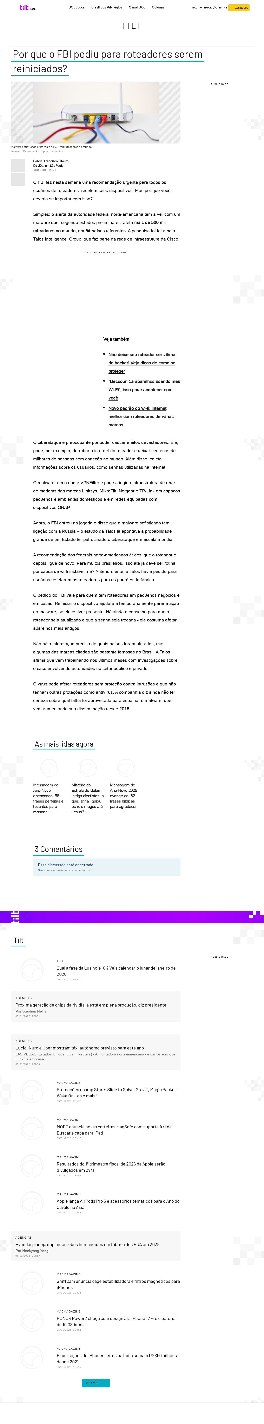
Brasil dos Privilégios (106, 7)
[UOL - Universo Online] (33, 9)
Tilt (132, 25)
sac (194, 7)
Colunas (158, 7)
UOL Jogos (76, 7)
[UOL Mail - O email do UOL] (205, 7)
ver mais (96, 1383)
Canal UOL (137, 7)
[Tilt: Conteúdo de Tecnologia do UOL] (25, 7)
